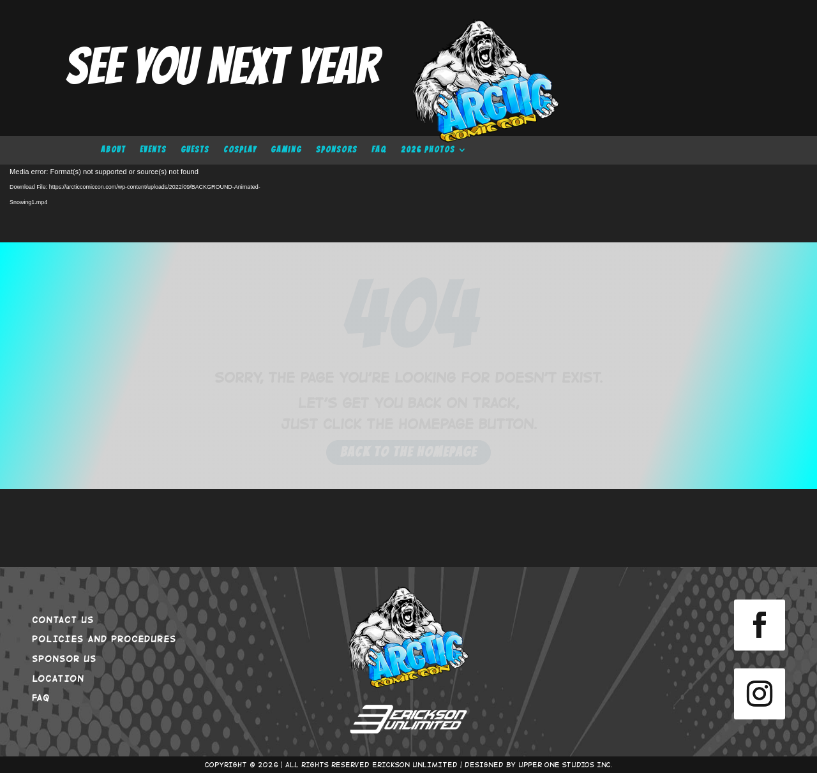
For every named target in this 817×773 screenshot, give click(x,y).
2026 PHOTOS (428, 150)
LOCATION (58, 678)
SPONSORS (336, 150)
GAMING (286, 150)
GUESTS (195, 150)
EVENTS (153, 150)
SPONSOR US (64, 658)
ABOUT (113, 150)
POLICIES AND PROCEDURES (104, 638)
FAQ (379, 150)
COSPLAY (240, 150)
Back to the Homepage (408, 452)
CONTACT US (63, 619)
